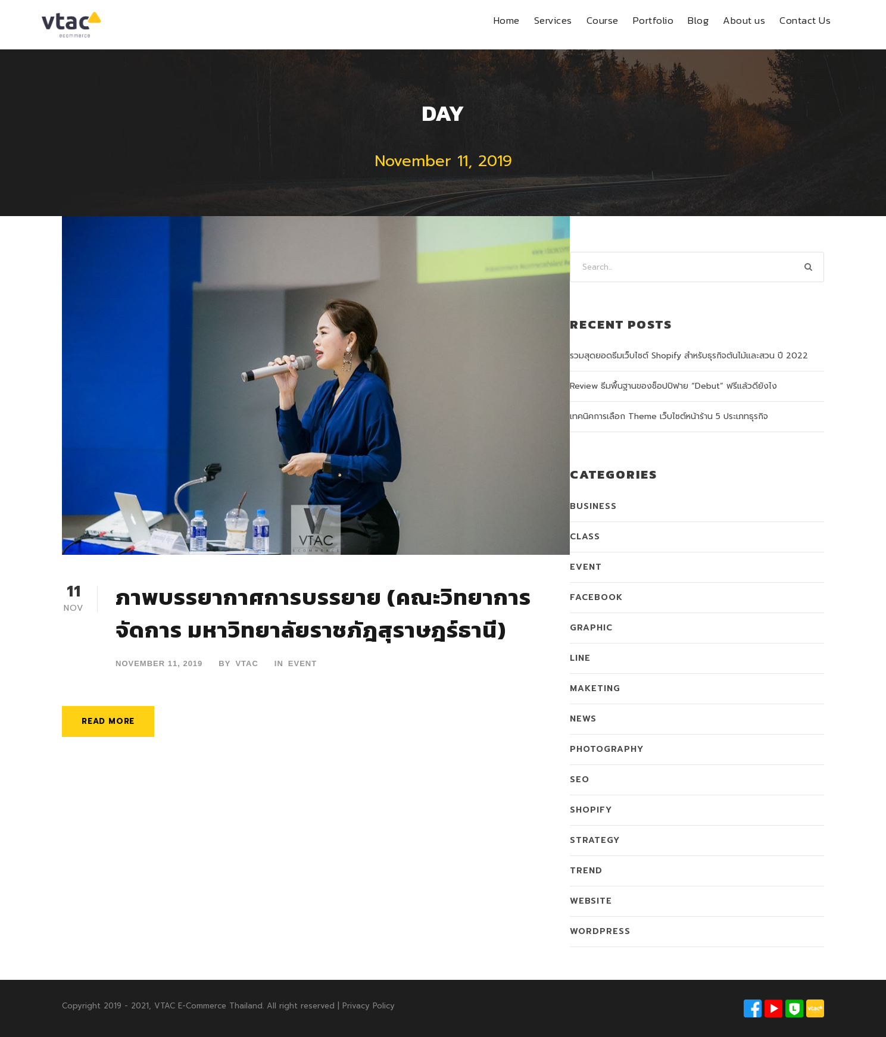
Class (585, 536)
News (583, 719)
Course (602, 20)
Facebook (596, 597)
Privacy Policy (368, 1005)
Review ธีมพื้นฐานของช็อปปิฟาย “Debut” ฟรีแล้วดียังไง (673, 386)
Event (302, 663)
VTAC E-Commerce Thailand (208, 1005)
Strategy (595, 840)
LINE (580, 658)
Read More (108, 721)
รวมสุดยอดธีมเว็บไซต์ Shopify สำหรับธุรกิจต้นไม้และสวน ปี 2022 (689, 355)
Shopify (591, 810)
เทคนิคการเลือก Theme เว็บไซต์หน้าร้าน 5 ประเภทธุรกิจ (669, 416)
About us (744, 20)
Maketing (595, 688)
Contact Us (805, 20)
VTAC (246, 663)
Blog (698, 20)
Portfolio (653, 20)
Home (507, 20)
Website (591, 901)
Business (593, 506)
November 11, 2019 (159, 663)
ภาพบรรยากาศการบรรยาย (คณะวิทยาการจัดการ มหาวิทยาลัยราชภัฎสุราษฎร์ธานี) (323, 613)
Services (553, 20)
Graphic (591, 627)
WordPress (600, 931)
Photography (607, 749)
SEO (579, 779)
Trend (586, 870)
